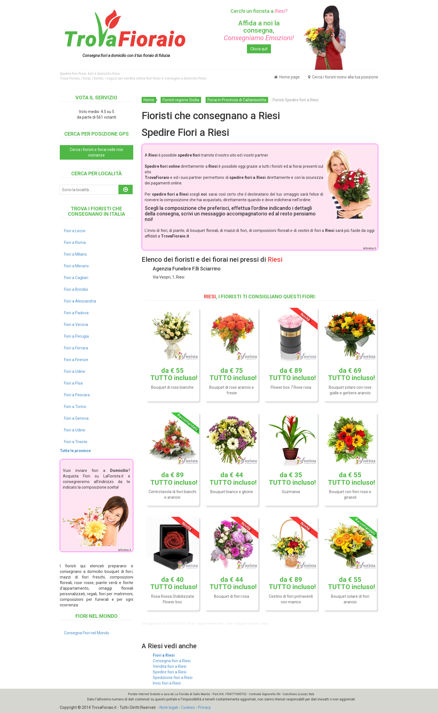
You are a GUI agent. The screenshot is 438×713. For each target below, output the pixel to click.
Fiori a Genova (76, 418)
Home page (287, 77)
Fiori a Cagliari (76, 277)
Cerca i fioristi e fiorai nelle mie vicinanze (96, 152)
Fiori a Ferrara (76, 348)
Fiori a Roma (75, 242)
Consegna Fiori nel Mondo (86, 633)
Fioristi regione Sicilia (181, 100)
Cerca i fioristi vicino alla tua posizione (343, 77)
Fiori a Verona (76, 324)
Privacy (204, 707)
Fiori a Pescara (77, 395)
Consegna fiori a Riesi (172, 661)
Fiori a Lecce (74, 231)
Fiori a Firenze (76, 359)
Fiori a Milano (75, 254)
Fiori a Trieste (75, 442)
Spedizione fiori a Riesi (172, 677)
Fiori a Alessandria (80, 301)
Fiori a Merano (76, 266)
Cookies (188, 707)
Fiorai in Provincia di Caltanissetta (237, 100)
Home (149, 100)
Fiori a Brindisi (76, 289)
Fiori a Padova (76, 313)
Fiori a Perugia (76, 336)
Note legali (169, 707)
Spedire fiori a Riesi (169, 672)
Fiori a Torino (75, 406)
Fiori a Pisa (73, 383)
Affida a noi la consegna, (259, 30)
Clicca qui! (259, 49)
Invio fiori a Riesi (167, 683)
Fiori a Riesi (164, 655)
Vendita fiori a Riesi (169, 666)
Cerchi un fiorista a (258, 11)
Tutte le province (75, 450)
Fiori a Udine (74, 371)
